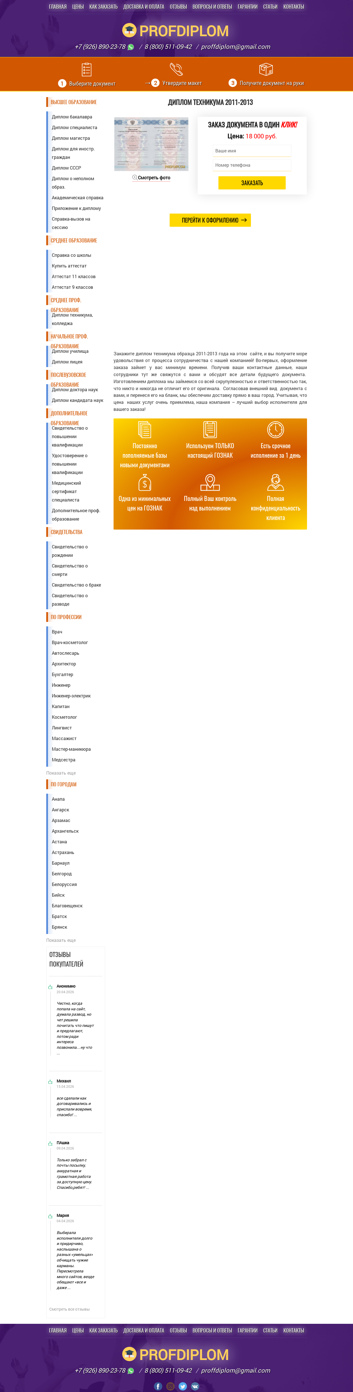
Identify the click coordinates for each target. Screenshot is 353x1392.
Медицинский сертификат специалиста (66, 491)
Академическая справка (77, 197)
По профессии (66, 617)
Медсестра (63, 760)
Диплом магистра (71, 138)
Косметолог (64, 717)
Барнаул (61, 863)
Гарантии (248, 6)
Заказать (252, 183)
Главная (58, 6)
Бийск (58, 895)
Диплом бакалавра (72, 117)
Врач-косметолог (70, 642)
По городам (64, 784)
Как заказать (103, 6)
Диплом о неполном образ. (73, 182)
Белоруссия (64, 884)
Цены (78, 6)
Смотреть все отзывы (69, 1309)
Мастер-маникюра (71, 749)
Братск (59, 916)
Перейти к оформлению (214, 220)
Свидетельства (66, 531)
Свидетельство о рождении (70, 551)
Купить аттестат (69, 266)
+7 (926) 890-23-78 (105, 46)
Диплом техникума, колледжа (72, 319)
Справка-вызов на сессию (71, 223)
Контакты (293, 6)
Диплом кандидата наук (77, 400)
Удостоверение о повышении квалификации (69, 463)
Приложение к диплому (76, 208)
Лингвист (62, 728)
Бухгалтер (62, 674)
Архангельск (65, 831)
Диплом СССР (66, 168)
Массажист (64, 738)
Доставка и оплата (143, 6)
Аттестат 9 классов (72, 287)
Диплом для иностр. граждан (73, 153)
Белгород (62, 873)
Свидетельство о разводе (70, 599)
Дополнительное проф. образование (76, 514)
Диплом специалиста (74, 127)
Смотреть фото (151, 177)
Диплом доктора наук (75, 389)
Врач (57, 632)
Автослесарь (65, 653)
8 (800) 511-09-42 (168, 46)
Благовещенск (67, 905)
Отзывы (178, 6)
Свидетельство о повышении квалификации (70, 436)
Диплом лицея (67, 362)
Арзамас (61, 820)
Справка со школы (71, 255)
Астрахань (63, 852)
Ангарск (60, 809)
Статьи (270, 6)
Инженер (61, 685)
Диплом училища (70, 351)
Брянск (59, 927)
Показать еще (61, 773)
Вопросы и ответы (212, 6)
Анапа (58, 799)
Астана (59, 841)
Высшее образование (74, 102)
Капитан (61, 706)
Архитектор (64, 664)
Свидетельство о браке (76, 585)
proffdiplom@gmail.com (235, 46)
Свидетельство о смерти (70, 570)
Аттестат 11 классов (74, 276)
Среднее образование (74, 240)
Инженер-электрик (71, 696)
